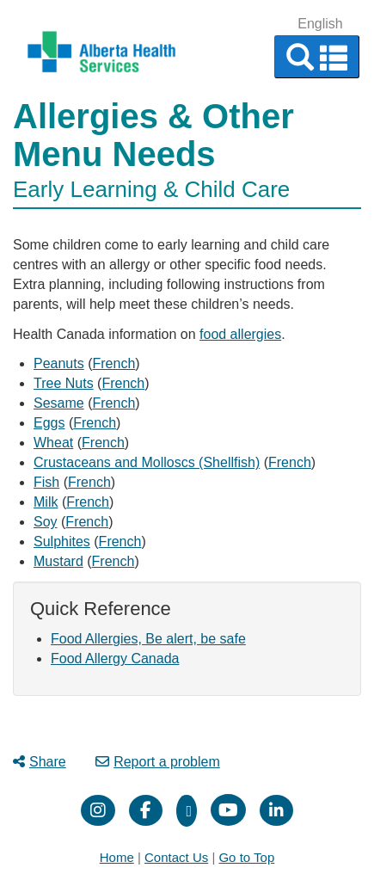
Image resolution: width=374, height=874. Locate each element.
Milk (46, 502)
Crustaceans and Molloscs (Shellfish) (147, 462)
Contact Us (176, 857)
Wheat (53, 442)
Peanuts (59, 363)
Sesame (59, 403)
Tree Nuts (64, 383)
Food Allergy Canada (115, 658)
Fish (46, 482)
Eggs (49, 422)
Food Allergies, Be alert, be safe (148, 638)
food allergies (240, 334)
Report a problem (157, 761)
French (114, 363)
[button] (316, 56)
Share (39, 761)
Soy (46, 521)
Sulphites (62, 541)
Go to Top (246, 857)
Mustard (58, 561)
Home (117, 857)
